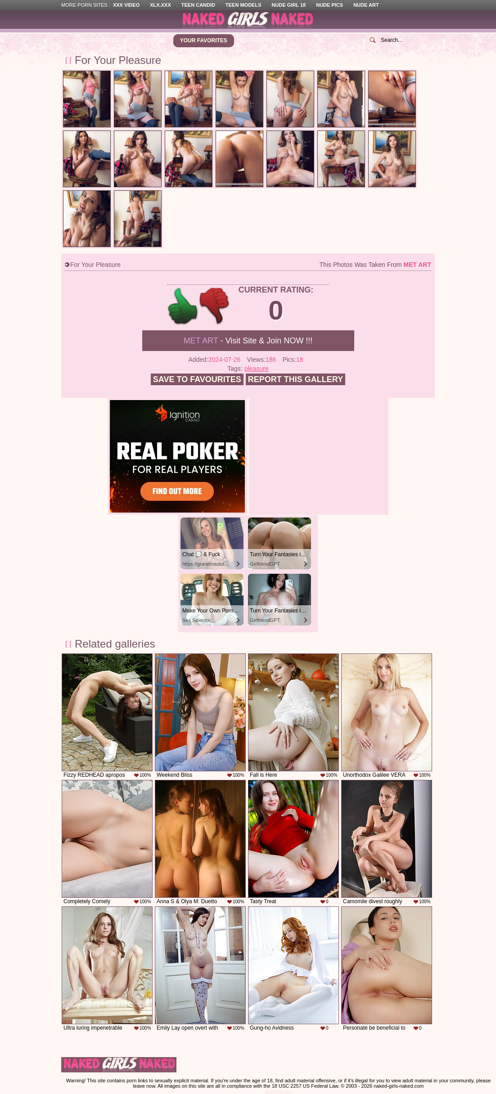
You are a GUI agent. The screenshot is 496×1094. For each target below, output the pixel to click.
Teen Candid (198, 5)
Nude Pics (329, 5)
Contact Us (278, 1091)
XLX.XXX (160, 5)
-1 (215, 306)
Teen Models (243, 5)
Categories (259, 40)
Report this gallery (295, 379)
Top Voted (149, 40)
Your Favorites (203, 40)
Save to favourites (197, 379)
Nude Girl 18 (289, 5)
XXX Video (126, 5)
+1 (183, 306)
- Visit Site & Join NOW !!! (248, 340)
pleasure (256, 368)
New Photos (100, 40)
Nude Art (366, 5)
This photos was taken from (375, 264)
